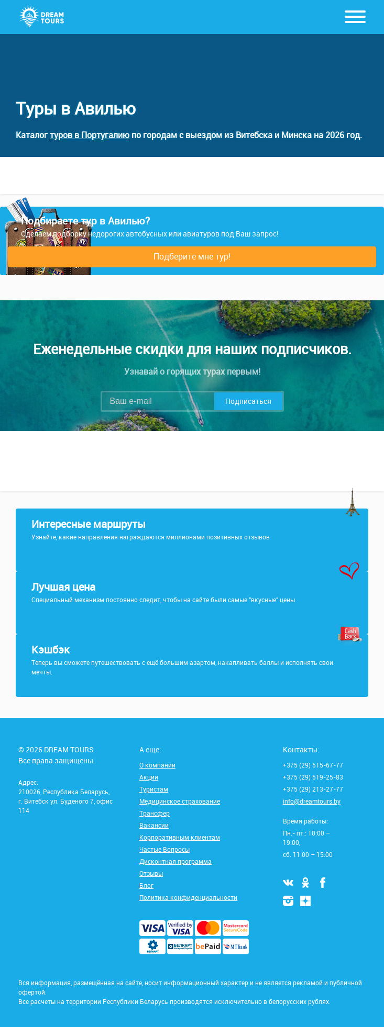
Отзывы (151, 873)
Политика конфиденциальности (188, 897)
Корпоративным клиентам (179, 837)
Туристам (153, 789)
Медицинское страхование (179, 801)
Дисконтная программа (175, 861)
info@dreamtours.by (312, 801)
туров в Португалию (89, 135)
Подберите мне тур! (192, 256)
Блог (146, 885)
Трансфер (154, 813)
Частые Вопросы (164, 849)
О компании (157, 765)
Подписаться (248, 401)
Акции (148, 777)
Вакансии (154, 825)
